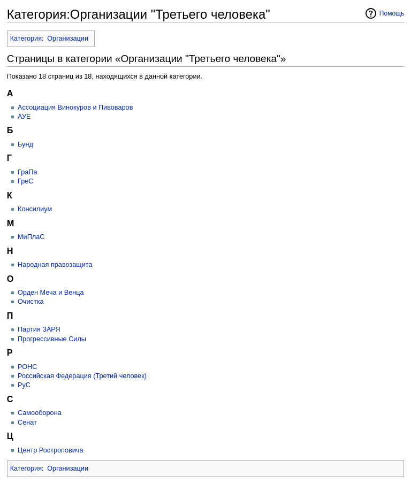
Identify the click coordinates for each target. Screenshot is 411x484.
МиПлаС (31, 237)
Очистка (31, 301)
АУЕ (24, 116)
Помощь (392, 13)
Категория (26, 38)
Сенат (27, 422)
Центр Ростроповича (50, 450)
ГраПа (27, 172)
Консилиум (35, 209)
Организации (67, 38)
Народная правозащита (55, 264)
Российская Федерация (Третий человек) (82, 376)
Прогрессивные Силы (52, 339)
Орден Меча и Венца (51, 292)
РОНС (27, 367)
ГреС (25, 181)
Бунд (25, 144)
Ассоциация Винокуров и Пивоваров (75, 107)
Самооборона (40, 413)
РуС (24, 385)
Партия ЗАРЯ (39, 329)
